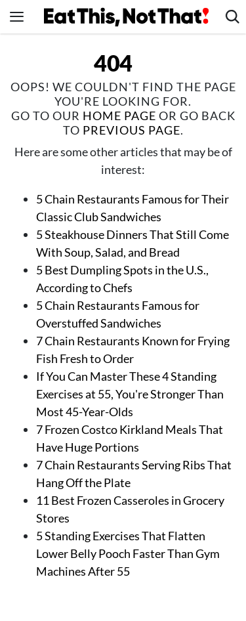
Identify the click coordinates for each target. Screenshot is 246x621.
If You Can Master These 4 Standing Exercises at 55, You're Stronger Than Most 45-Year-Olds (130, 394)
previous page (131, 130)
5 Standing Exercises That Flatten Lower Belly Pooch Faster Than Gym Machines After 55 (128, 553)
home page (119, 115)
